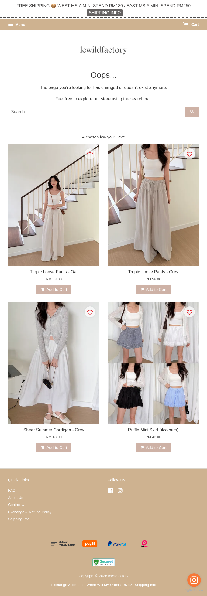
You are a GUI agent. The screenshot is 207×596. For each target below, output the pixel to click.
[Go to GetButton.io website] (194, 590)
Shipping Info (18, 519)
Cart (191, 25)
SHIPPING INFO (105, 13)
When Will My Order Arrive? (109, 585)
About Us (15, 498)
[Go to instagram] (194, 580)
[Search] (96, 112)
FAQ (11, 490)
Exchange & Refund (67, 585)
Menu (16, 25)
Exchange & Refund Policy (29, 512)
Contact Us (17, 505)
